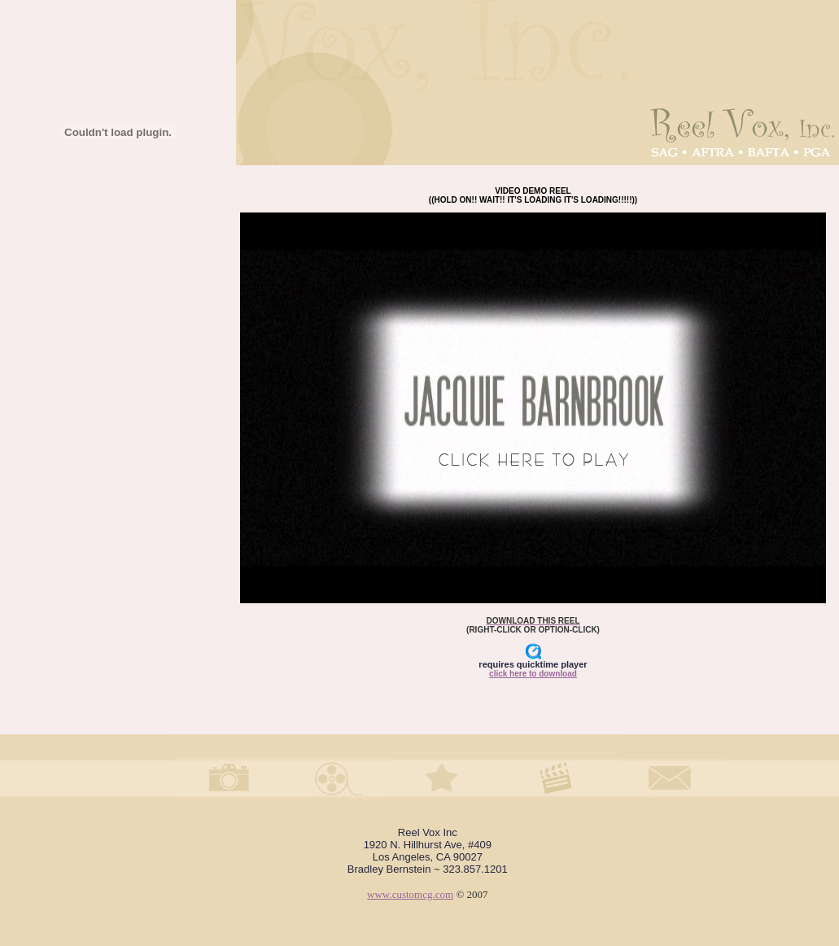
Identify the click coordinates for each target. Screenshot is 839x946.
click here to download (533, 673)
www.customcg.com (410, 894)
